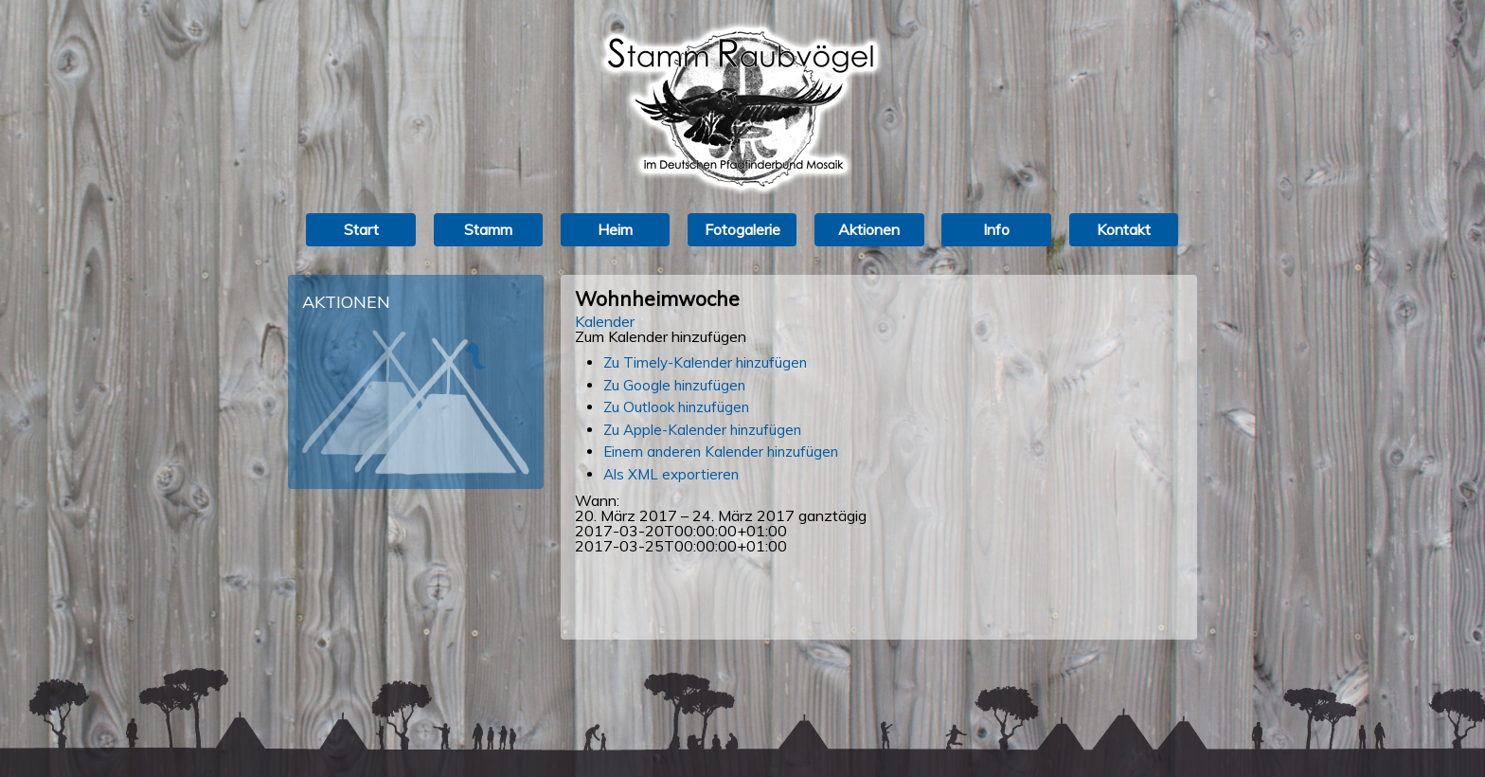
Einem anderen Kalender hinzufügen (720, 452)
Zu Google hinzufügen (674, 385)
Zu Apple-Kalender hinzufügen (702, 430)
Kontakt (1124, 229)
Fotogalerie (742, 229)
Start (361, 229)
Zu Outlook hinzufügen (676, 407)
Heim (615, 229)
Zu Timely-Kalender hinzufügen (705, 362)
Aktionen (869, 229)
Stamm (488, 229)
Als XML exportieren (671, 474)
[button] (660, 336)
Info (996, 229)
